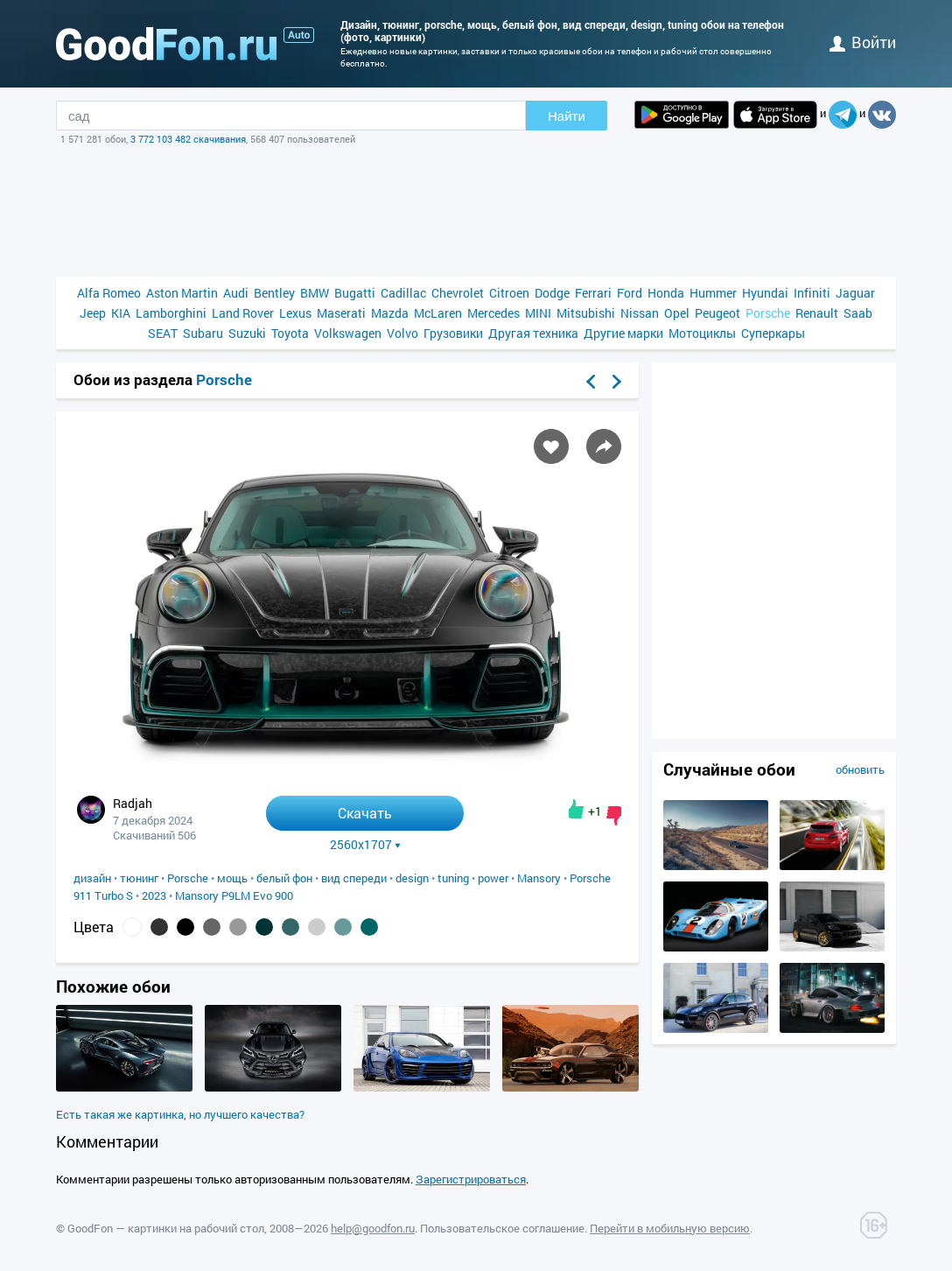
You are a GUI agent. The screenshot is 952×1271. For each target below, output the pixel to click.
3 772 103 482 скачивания (188, 138)
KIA (120, 313)
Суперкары (773, 333)
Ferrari (593, 292)
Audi (235, 292)
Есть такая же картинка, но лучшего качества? (180, 1114)
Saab (858, 313)
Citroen (509, 292)
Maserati (341, 313)
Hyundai (765, 292)
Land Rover (243, 313)
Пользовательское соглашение (502, 1228)
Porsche (768, 313)
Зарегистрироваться (471, 1179)
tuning (453, 878)
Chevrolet (457, 292)
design (412, 878)
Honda (666, 292)
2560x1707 (365, 845)
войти (863, 42)
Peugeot (717, 313)
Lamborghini (171, 313)
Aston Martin (182, 292)
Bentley (274, 292)
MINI (538, 313)
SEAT (163, 333)
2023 (154, 895)
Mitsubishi (585, 313)
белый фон (284, 878)
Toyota (290, 333)
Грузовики (453, 333)
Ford (629, 292)
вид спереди (354, 878)
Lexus (295, 313)
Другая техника (533, 333)
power (493, 878)
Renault (816, 313)
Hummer (713, 292)
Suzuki (247, 333)
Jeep (93, 313)
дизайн (92, 878)
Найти (566, 116)
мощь (232, 878)
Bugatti (354, 292)
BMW (314, 292)
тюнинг (139, 878)
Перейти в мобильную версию (670, 1228)
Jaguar (855, 292)
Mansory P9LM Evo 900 (234, 895)
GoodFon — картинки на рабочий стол (165, 1228)
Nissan (639, 313)
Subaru (203, 333)
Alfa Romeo (109, 292)
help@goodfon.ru (373, 1228)
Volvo (402, 333)
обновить (860, 769)
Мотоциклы (702, 333)
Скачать (365, 813)
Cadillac (403, 292)
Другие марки (623, 333)
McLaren (438, 313)
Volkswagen (348, 333)
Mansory (539, 878)
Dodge (552, 292)
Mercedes (493, 313)
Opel (677, 313)
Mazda (390, 313)
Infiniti (812, 292)
